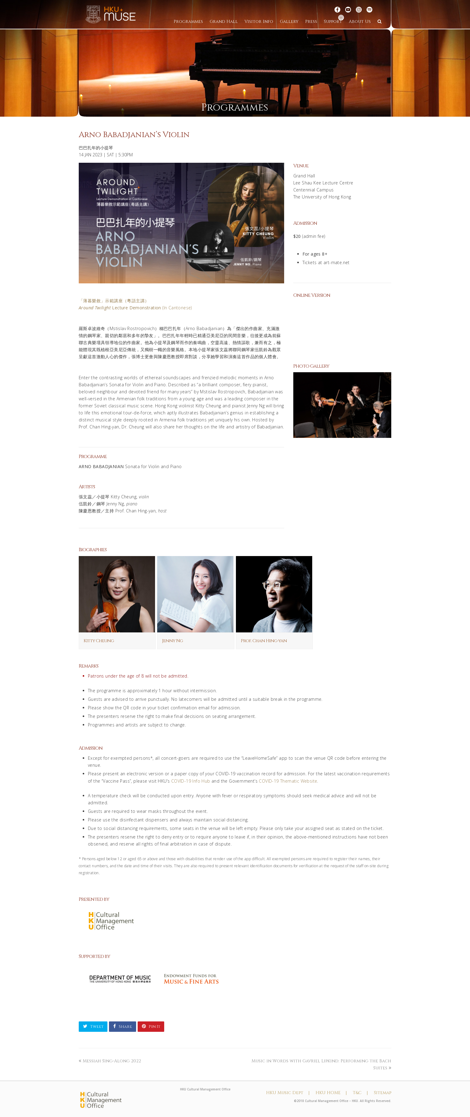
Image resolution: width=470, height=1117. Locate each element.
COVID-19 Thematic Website (288, 781)
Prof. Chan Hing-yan (264, 641)
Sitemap (382, 1093)
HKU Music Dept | (287, 1093)
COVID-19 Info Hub (190, 781)
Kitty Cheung (99, 641)
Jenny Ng (172, 641)
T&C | (360, 1093)
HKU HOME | (331, 1093)
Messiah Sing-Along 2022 (110, 1061)
